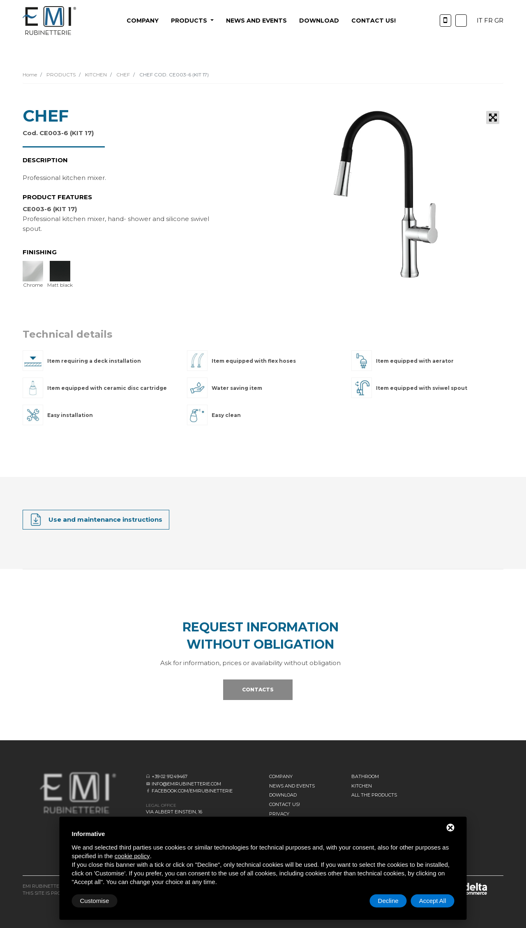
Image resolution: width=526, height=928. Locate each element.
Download (319, 20)
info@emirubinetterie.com (186, 784)
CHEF (122, 74)
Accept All (432, 900)
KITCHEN (95, 74)
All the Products (374, 795)
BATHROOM (365, 776)
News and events (256, 20)
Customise (94, 900)
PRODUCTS (60, 74)
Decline (388, 900)
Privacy (279, 814)
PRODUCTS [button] (190, 20)
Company (143, 20)
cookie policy (132, 855)
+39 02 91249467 (169, 776)
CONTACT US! (373, 20)
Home (30, 74)
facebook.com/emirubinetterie (192, 791)
